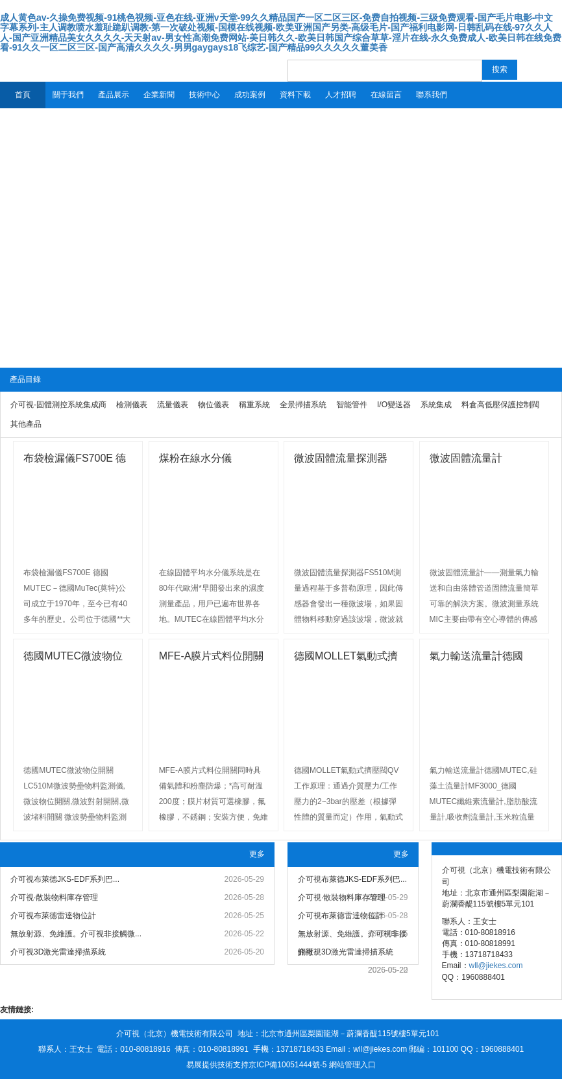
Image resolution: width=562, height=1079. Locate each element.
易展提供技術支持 (217, 1064)
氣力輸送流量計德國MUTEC (476, 657)
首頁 (23, 94)
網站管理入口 (352, 1064)
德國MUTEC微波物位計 (73, 657)
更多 (257, 854)
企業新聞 (159, 94)
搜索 (499, 69)
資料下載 (295, 94)
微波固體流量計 (466, 458)
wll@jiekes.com (496, 965)
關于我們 (68, 94)
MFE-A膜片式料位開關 (211, 655)
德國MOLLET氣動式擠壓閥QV (346, 657)
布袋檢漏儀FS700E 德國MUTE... (74, 460)
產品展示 (113, 94)
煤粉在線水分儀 (195, 458)
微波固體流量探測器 (340, 458)
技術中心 (204, 94)
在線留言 (386, 94)
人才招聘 (340, 94)
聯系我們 (431, 94)
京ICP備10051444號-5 (287, 1064)
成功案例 (249, 94)
